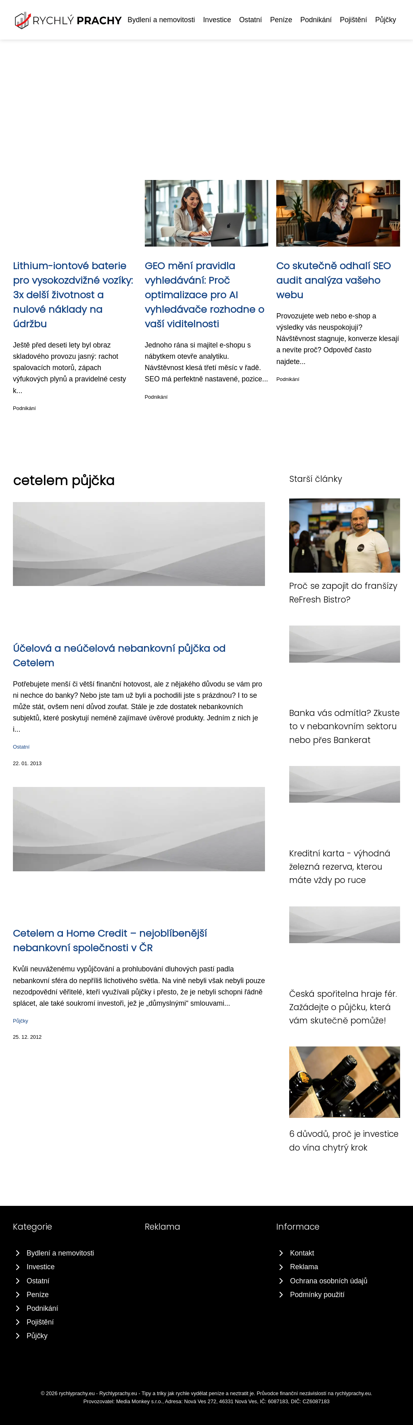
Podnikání (316, 20)
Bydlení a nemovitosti (161, 20)
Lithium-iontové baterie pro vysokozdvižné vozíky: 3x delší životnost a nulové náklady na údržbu (73, 295)
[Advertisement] (206, 100)
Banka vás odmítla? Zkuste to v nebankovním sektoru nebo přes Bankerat (344, 726)
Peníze (281, 20)
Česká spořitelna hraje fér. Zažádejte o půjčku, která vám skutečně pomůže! (343, 1007)
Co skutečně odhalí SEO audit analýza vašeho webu (333, 280)
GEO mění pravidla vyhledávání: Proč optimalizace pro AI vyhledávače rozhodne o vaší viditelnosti (204, 295)
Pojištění (353, 20)
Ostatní (250, 20)
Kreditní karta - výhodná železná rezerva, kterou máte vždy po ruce (339, 866)
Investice (217, 20)
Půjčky (385, 20)
